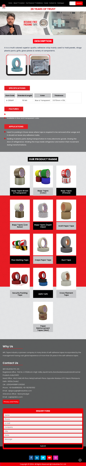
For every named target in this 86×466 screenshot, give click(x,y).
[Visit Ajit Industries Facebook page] (31, 458)
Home (10, 3)
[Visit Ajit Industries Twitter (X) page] (43, 458)
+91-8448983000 (15, 388)
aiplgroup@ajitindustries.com (20, 391)
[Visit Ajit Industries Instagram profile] (55, 458)
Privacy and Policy (11, 402)
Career (46, 3)
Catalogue (60, 3)
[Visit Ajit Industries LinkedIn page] (36, 458)
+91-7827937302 (29, 388)
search (79, 3)
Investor (22, 3)
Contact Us (52, 3)
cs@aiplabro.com (15, 397)
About (15, 3)
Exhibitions (39, 3)
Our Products (30, 3)
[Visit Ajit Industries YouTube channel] (49, 458)
